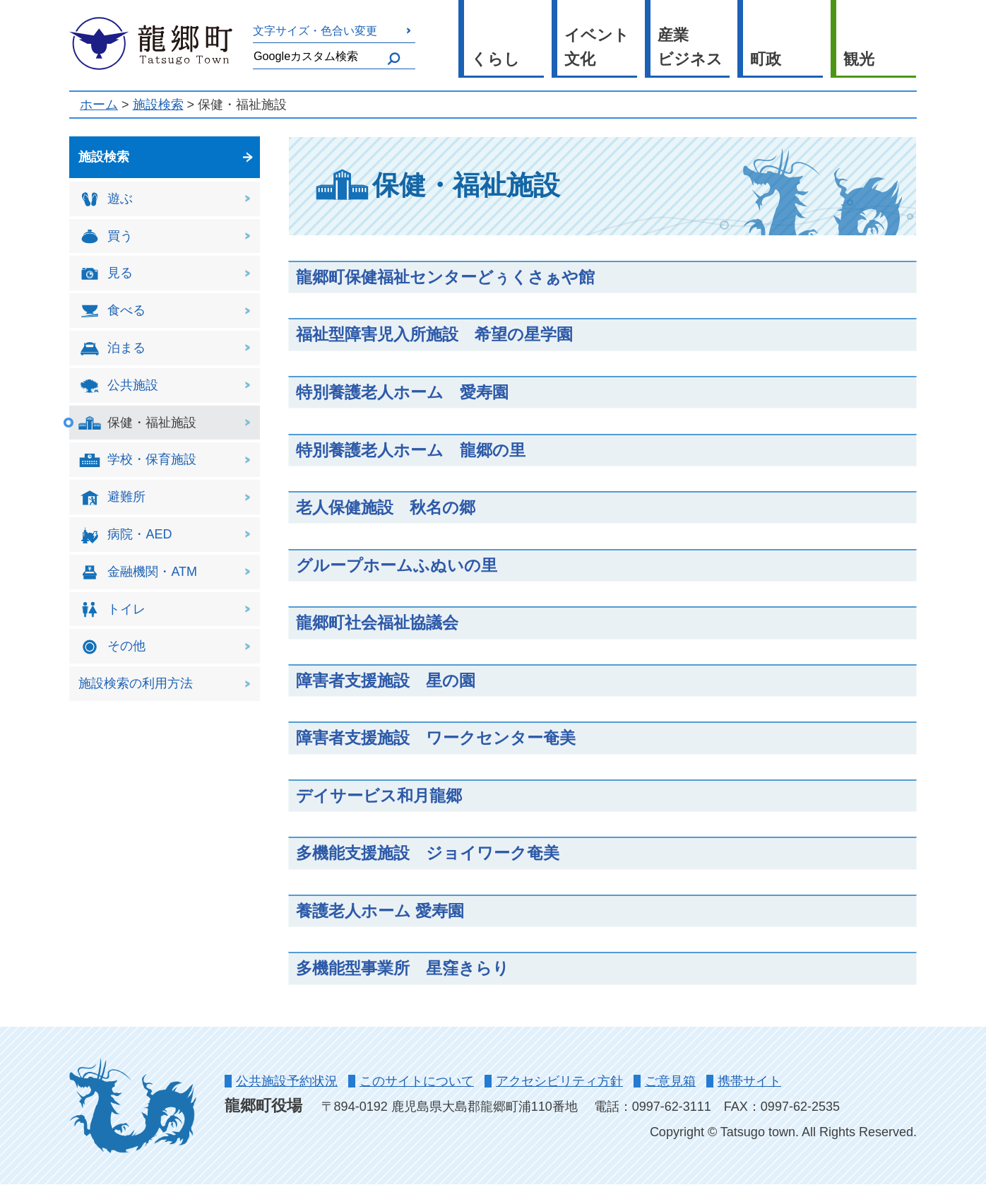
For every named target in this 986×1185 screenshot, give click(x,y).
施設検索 (158, 105)
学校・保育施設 (137, 460)
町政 (765, 59)
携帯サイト (749, 1081)
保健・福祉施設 (137, 423)
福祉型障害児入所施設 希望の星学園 (434, 334)
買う (105, 236)
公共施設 (118, 386)
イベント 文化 (596, 47)
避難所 (111, 498)
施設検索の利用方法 (135, 683)
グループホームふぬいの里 (396, 565)
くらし (495, 59)
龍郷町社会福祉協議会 (377, 622)
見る (105, 274)
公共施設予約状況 (287, 1081)
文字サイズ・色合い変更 (315, 30)
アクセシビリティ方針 (559, 1081)
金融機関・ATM (137, 573)
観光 (858, 59)
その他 (111, 647)
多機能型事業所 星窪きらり (402, 968)
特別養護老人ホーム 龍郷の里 (410, 450)
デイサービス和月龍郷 (379, 795)
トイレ (111, 609)
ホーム (99, 105)
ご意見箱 (670, 1081)
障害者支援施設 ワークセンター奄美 (436, 738)
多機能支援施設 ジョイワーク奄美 (427, 853)
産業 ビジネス (690, 47)
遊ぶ (105, 199)
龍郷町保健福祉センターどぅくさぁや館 (445, 277)
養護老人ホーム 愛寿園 (380, 911)
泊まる (111, 349)
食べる (111, 311)
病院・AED (125, 535)
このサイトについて (417, 1081)
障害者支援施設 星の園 (385, 680)
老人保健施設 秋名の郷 (385, 507)
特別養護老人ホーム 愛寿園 (402, 392)
